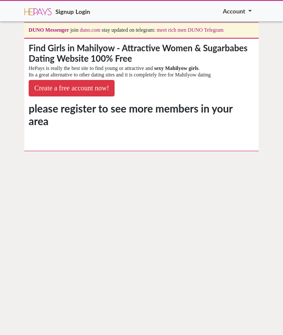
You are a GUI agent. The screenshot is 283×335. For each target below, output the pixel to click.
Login (83, 11)
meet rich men (172, 30)
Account (235, 11)
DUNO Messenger (49, 30)
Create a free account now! (71, 88)
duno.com (90, 30)
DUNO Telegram (206, 30)
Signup (65, 11)
